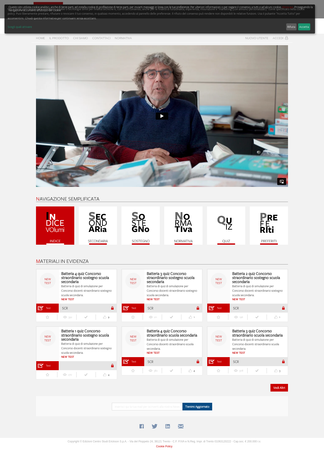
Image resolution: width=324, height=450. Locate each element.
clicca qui (287, 7)
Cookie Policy (164, 446)
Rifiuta (291, 27)
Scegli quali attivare (20, 27)
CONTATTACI (101, 38)
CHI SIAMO (80, 38)
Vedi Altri (279, 388)
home (40, 38)
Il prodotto (59, 38)
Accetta (304, 27)
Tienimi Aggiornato (197, 407)
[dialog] (159, 19)
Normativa (123, 38)
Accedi (280, 38)
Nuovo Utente (256, 38)
